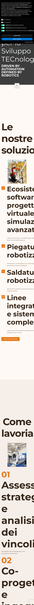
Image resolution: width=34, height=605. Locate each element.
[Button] (17, 85)
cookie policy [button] (11, 8)
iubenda (31, 42)
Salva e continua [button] (17, 39)
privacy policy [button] (25, 4)
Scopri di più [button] (17, 35)
